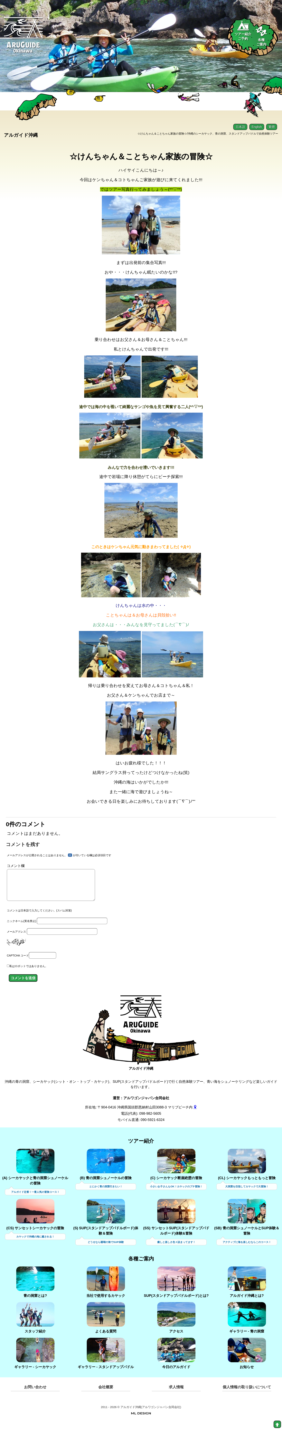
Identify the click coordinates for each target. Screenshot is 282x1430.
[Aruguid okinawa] (23, 38)
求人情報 (176, 1394)
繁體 (271, 126)
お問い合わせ (35, 1394)
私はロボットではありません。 (28, 972)
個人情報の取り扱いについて (247, 1394)
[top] (277, 1424)
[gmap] (195, 1113)
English (257, 126)
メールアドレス (16, 937)
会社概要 (105, 1394)
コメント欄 (15, 866)
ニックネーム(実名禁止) (21, 927)
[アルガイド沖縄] (141, 1023)
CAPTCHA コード (18, 961)
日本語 (240, 126)
